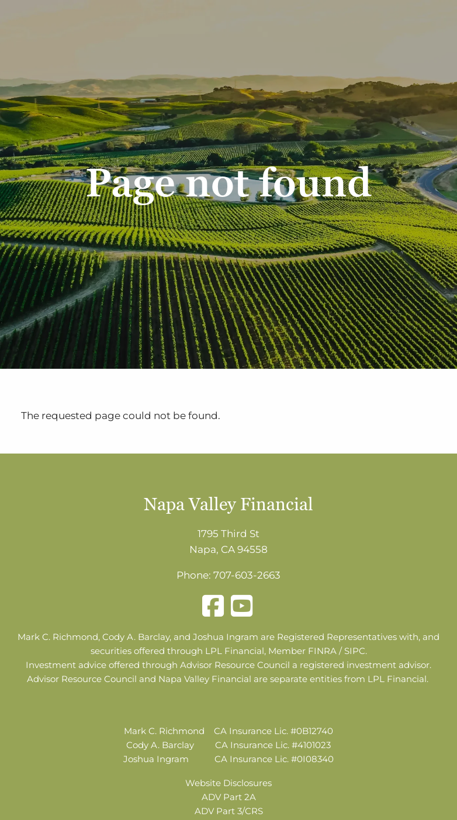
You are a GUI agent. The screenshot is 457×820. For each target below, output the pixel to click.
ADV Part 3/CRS (229, 810)
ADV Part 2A (229, 796)
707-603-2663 (247, 575)
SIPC (354, 650)
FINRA (322, 650)
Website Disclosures (228, 782)
